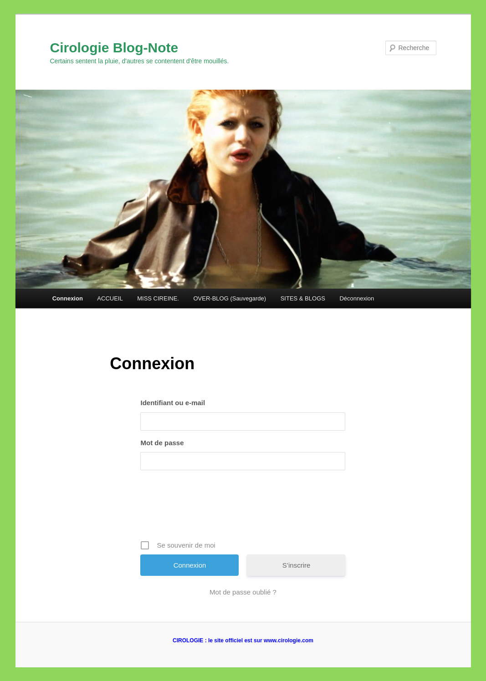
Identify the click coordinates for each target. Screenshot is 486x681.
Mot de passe (162, 443)
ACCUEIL (110, 298)
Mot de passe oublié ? (243, 592)
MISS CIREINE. (158, 298)
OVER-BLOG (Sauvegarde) (229, 298)
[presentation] (243, 508)
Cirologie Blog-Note (114, 47)
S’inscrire (296, 565)
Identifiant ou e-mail (172, 403)
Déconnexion (356, 298)
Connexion (67, 298)
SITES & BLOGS (303, 298)
